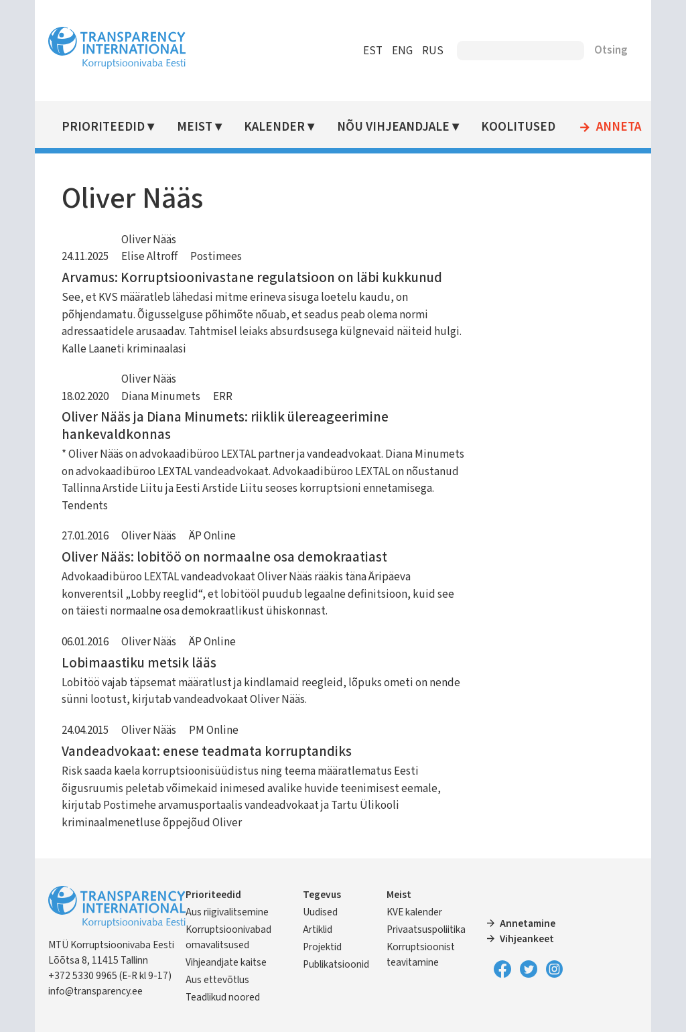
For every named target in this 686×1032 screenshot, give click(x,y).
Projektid (322, 947)
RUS (432, 51)
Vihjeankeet (527, 939)
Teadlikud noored (223, 997)
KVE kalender (414, 912)
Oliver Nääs (148, 240)
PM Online (213, 730)
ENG (402, 51)
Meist (194, 127)
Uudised (320, 912)
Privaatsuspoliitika (426, 929)
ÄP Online (212, 536)
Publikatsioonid (336, 964)
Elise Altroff (149, 256)
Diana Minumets (160, 396)
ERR (222, 396)
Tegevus (322, 894)
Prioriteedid (103, 127)
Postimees (216, 256)
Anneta (618, 127)
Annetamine (527, 923)
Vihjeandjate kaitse (226, 962)
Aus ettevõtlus (217, 979)
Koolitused (518, 127)
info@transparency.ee (95, 991)
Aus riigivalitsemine (227, 912)
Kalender (274, 127)
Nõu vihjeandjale (393, 127)
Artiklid (317, 929)
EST (373, 51)
